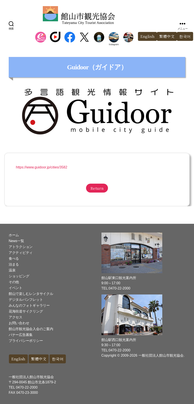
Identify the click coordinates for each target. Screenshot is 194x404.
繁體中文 (166, 36)
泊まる (14, 264)
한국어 (58, 359)
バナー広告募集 (21, 335)
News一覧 (16, 241)
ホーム (14, 235)
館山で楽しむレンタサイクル (31, 294)
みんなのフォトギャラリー (29, 305)
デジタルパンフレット (26, 299)
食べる (14, 258)
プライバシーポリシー (26, 340)
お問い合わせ (19, 323)
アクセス (15, 317)
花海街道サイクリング (26, 311)
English (147, 36)
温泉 (12, 270)
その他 (14, 282)
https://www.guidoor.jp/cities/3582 (41, 167)
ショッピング (19, 276)
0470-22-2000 (27, 387)
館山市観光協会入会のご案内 (31, 329)
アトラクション (21, 247)
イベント (15, 288)
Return (97, 188)
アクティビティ (21, 252)
